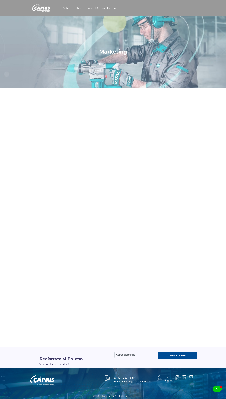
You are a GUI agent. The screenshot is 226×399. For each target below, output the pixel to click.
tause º (113, 396)
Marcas (79, 8)
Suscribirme (178, 355)
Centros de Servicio (96, 8)
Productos (66, 8)
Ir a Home (111, 8)
